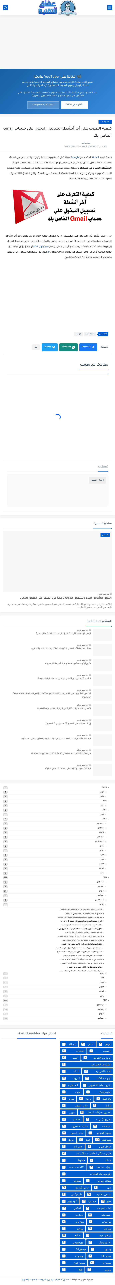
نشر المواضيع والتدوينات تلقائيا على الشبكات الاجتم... (81, 963)
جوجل (78, 334)
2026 (104, 788)
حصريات (72, 1146)
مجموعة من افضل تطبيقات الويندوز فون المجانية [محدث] (79, 952)
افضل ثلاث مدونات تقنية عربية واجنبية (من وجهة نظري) (64, 709)
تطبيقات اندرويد (75, 1126)
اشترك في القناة (74, 105)
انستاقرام (70, 1085)
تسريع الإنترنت (98, 1119)
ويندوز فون (73, 1262)
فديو (106, 1201)
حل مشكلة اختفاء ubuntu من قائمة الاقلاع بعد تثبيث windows (61, 754)
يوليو (102, 846)
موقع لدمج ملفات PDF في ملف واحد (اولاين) (84, 967)
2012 (105, 1000)
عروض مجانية (99, 1194)
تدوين (68, 1112)
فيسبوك (89, 1201)
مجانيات (72, 1214)
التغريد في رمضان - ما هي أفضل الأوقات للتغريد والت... (80, 960)
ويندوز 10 (74, 1249)
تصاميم (71, 1119)
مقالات (99, 1228)
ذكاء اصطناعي (73, 1167)
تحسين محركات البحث (95, 1112)
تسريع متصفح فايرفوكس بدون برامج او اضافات (83, 914)
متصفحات (99, 1214)
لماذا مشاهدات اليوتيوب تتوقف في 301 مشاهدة (83, 933)
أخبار (87, 1044)
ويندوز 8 (100, 1262)
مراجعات (100, 1221)
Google (75, 157)
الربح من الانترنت (97, 1057)
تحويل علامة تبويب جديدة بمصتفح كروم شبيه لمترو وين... (79, 929)
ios (72, 1269)
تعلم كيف (105, 122)
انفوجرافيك (98, 1091)
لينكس (71, 1208)
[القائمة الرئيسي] (109, 7)
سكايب (71, 1180)
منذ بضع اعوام (82, 705)
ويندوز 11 (99, 1255)
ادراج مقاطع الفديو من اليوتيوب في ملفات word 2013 (81, 921)
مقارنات (73, 1221)
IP (49, 252)
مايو (102, 855)
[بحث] (5, 7)
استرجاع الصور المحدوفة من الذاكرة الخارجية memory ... (80, 910)
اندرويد (71, 1078)
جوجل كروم (99, 1146)
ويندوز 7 (72, 1255)
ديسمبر (100, 824)
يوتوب (99, 1269)
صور (102, 1187)
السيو (70, 1057)
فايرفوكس (72, 1194)
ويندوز (101, 1249)
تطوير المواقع (99, 1132)
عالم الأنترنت (75, 1187)
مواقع (72, 1228)
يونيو (102, 851)
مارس (101, 797)
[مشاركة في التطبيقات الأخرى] (36, 347)
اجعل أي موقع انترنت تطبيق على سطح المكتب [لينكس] (63, 633)
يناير (102, 806)
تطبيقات (102, 1126)
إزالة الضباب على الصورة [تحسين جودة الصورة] (68, 724)
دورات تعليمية (100, 1167)
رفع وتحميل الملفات (86, 1173)
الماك (70, 1071)
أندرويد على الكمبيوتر (97, 1085)
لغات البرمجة (98, 1208)
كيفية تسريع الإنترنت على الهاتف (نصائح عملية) (68, 769)
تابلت (102, 1105)
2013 (105, 878)
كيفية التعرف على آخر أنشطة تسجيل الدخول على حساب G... (78, 948)
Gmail (95, 157)
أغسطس (99, 842)
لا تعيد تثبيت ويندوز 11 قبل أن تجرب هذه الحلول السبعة (64, 679)
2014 (104, 819)
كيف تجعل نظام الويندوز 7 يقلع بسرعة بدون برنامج (82, 956)
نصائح (71, 1235)
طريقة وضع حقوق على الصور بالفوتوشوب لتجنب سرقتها (80, 917)
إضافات (73, 1050)
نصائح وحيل (99, 1242)
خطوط (73, 1160)
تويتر (84, 1139)
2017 (105, 801)
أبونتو (105, 1044)
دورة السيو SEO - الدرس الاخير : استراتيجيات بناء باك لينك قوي (61, 649)
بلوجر (68, 1098)
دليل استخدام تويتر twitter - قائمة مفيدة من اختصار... (81, 944)
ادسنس (100, 1050)
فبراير (101, 869)
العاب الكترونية (97, 1071)
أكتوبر (101, 833)
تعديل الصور (72, 1132)
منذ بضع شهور (103, 594)
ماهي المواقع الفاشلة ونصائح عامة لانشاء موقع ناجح (81, 925)
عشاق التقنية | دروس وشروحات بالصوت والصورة (45, 1280)
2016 (104, 810)
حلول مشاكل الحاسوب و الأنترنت (86, 1153)
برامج (85, 1098)
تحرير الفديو (75, 1105)
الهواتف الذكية (98, 1078)
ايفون (71, 1091)
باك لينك (103, 1098)
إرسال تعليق (97, 480)
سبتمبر (100, 837)
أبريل (102, 792)
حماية (100, 1160)
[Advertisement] (57, 42)
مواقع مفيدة (98, 1235)
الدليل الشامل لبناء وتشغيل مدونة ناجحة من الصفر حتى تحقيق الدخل (66, 598)
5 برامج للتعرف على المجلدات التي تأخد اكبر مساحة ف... (81, 971)
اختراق (69, 1044)
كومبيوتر (69, 1201)
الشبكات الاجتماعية (86, 1064)
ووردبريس (72, 1242)
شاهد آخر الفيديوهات (43, 105)
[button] (88, 347)
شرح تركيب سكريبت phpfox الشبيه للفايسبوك (68, 664)
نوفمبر (101, 828)
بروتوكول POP (41, 247)
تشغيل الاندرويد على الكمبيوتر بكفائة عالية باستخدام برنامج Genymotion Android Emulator (52, 696)
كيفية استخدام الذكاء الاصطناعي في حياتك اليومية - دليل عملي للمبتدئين (56, 739)
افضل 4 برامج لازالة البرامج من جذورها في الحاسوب (82, 940)
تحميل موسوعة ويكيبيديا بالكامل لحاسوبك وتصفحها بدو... (79, 937)
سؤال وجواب (98, 1180)
